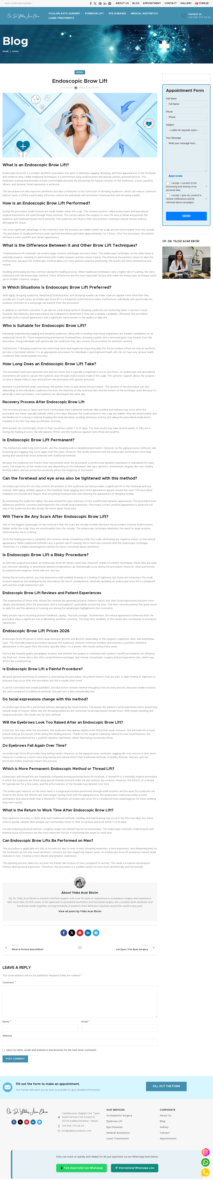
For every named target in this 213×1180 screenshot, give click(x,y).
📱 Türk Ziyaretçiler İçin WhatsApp (81, 1169)
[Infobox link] (195, 15)
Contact (165, 1134)
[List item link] (80, 1127)
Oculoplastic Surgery (119, 1117)
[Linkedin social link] (105, 3)
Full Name (186, 101)
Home (6, 51)
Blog (162, 1122)
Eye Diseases (114, 1128)
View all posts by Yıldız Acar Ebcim (79, 911)
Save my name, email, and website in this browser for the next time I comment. (51, 1051)
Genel (15, 51)
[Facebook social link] (91, 3)
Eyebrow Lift (114, 1122)
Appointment (168, 1140)
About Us (165, 1117)
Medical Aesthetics (118, 1134)
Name (7, 1022)
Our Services (115, 1111)
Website (7, 1037)
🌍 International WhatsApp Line (134, 1169)
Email (85, 1022)
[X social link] (95, 3)
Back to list (80, 948)
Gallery (164, 1128)
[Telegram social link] (109, 3)
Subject (186, 127)
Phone (186, 114)
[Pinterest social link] (100, 3)
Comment (9, 983)
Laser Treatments (117, 1140)
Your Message (186, 147)
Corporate (167, 1111)
